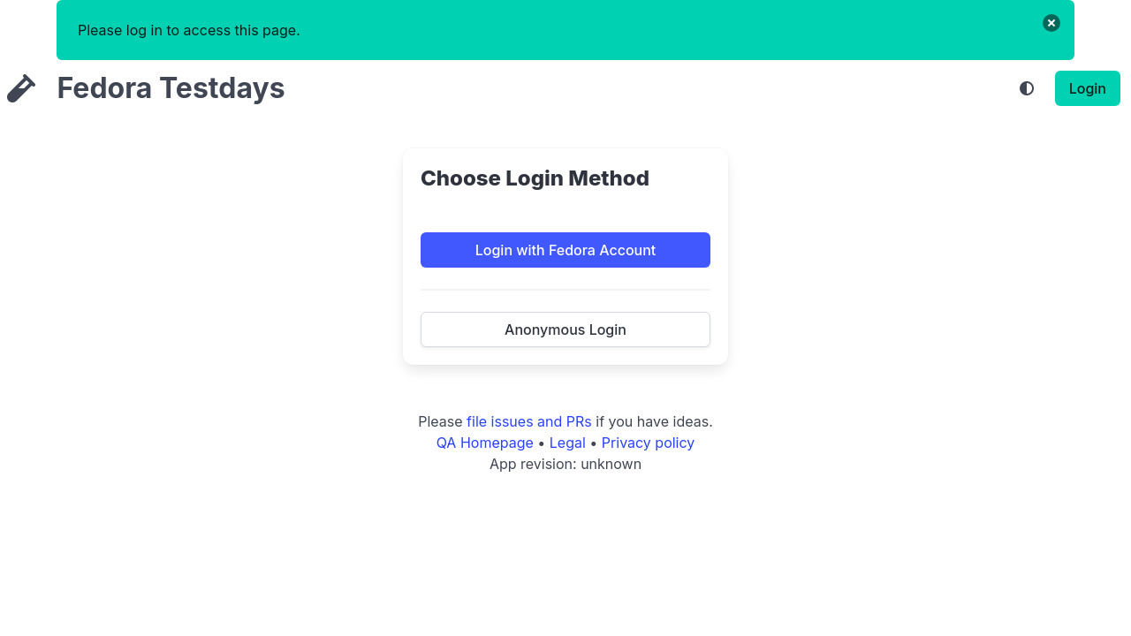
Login (1087, 88)
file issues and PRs (529, 421)
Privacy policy (648, 442)
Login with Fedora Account (566, 250)
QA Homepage (485, 442)
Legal (568, 442)
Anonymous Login (565, 329)
